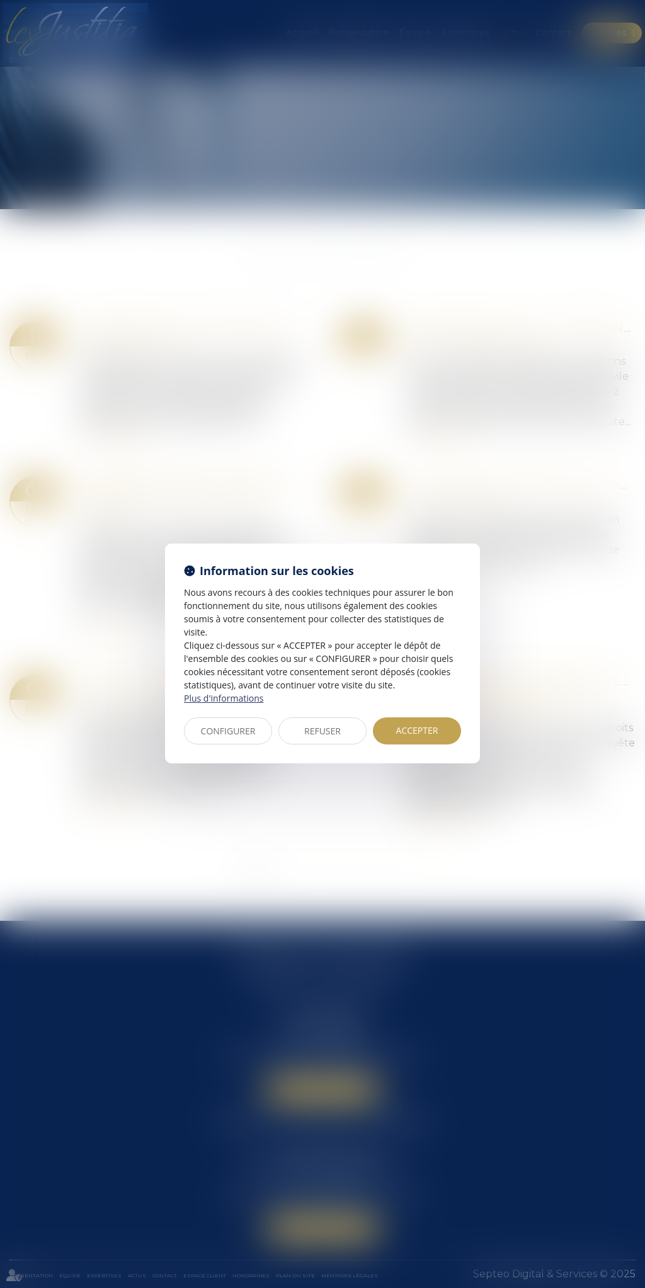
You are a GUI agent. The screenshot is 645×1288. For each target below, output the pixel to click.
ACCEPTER (417, 730)
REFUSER (322, 731)
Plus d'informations (223, 698)
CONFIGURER (228, 731)
